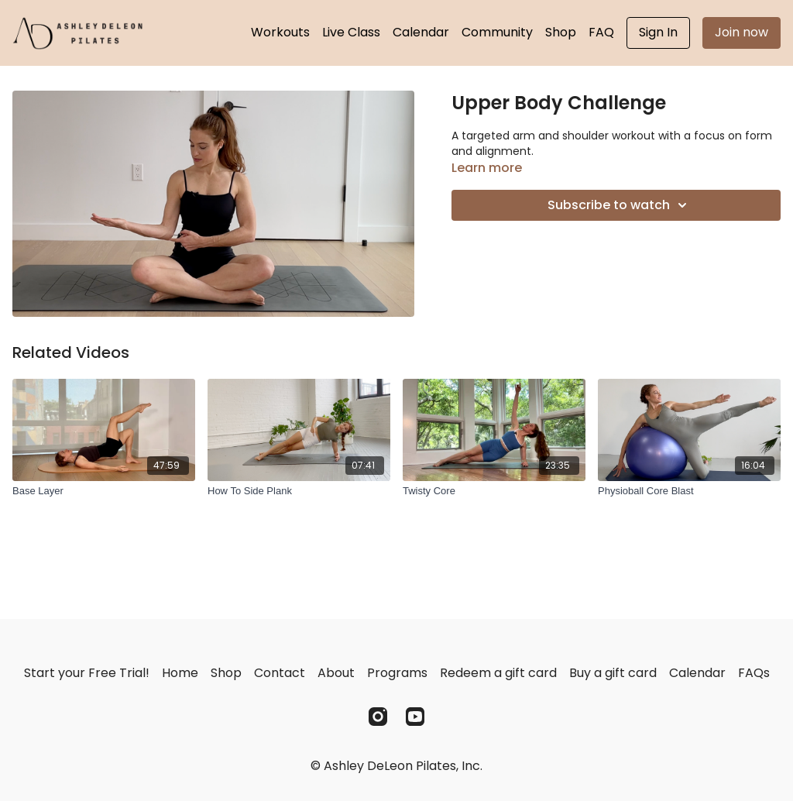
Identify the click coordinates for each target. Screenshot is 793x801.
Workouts (280, 32)
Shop (560, 32)
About (336, 673)
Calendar (421, 32)
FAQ (601, 32)
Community (497, 32)
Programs (397, 673)
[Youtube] (415, 716)
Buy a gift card (613, 673)
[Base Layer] (103, 491)
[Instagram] (378, 716)
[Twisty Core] (494, 491)
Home (180, 673)
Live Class (351, 32)
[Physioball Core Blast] (689, 491)
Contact (279, 673)
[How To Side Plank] (299, 491)
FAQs (754, 673)
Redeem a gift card (498, 673)
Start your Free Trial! (86, 673)
